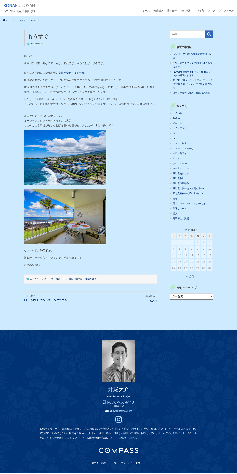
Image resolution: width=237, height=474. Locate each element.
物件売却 (172, 11)
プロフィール (226, 11)
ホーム (146, 11)
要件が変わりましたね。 (72, 73)
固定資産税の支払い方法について (190, 194)
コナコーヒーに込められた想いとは (191, 93)
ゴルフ (176, 139)
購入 (175, 214)
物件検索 (186, 11)
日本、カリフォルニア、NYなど (189, 204)
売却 (175, 199)
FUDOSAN (22, 6)
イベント (177, 124)
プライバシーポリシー (132, 463)
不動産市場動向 (181, 184)
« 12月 (190, 277)
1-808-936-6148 (120, 402)
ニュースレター (181, 144)
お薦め (176, 119)
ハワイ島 (199, 11)
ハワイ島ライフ (181, 154)
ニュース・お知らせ (54, 279)
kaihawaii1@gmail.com (120, 411)
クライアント (180, 129)
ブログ (211, 11)
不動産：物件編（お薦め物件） (82, 279)
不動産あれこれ (181, 174)
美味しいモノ (180, 209)
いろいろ (177, 114)
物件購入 (158, 11)
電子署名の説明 (181, 219)
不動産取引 (178, 179)
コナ (175, 134)
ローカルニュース (182, 169)
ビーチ (176, 159)
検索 (209, 35)
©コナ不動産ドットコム (105, 463)
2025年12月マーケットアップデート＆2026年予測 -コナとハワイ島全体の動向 (193, 85)
